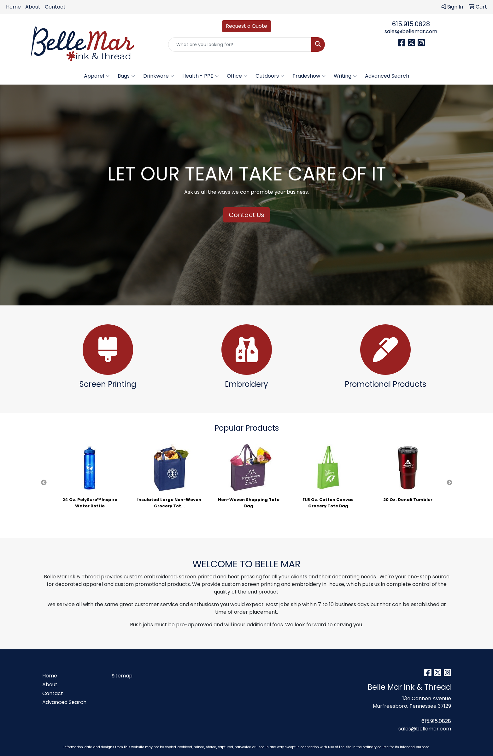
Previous (44, 483)
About (32, 6)
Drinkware (158, 76)
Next (449, 483)
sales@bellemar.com (410, 31)
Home (13, 6)
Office (237, 76)
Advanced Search (387, 76)
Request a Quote (246, 26)
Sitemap (122, 675)
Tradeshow (309, 76)
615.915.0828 (411, 24)
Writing (345, 76)
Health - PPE (200, 76)
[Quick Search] (240, 44)
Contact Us (246, 214)
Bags (126, 76)
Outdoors (269, 76)
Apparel (96, 76)
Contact (55, 6)
